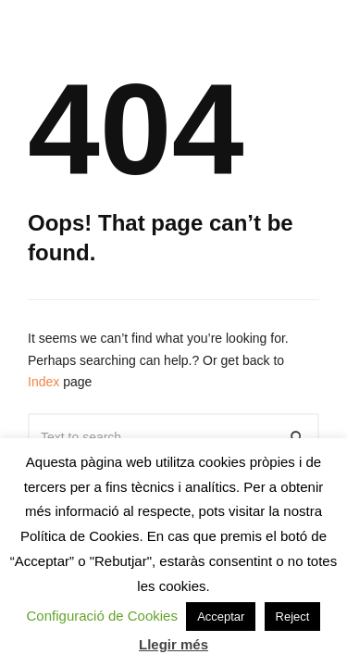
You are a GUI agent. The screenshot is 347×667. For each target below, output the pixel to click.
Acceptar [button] (220, 616)
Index (43, 381)
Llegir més (173, 644)
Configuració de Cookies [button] (102, 615)
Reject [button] (293, 616)
